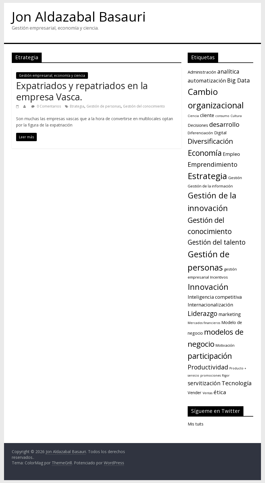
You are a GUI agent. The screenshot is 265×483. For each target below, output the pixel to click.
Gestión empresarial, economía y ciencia (52, 75)
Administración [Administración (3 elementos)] (202, 72)
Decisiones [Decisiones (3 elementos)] (198, 125)
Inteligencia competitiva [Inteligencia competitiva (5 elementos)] (215, 297)
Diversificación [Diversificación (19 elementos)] (210, 141)
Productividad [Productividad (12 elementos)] (208, 367)
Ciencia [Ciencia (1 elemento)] (193, 116)
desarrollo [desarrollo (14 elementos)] (224, 124)
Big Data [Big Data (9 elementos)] (238, 80)
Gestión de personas (104, 106)
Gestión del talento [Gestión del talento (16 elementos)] (216, 242)
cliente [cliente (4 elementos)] (207, 115)
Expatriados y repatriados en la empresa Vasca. (82, 91)
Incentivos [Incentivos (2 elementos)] (219, 277)
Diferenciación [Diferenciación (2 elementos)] (200, 132)
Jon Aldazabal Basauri (79, 16)
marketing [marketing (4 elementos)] (229, 314)
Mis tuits (195, 424)
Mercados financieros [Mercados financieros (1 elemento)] (204, 323)
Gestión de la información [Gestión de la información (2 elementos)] (210, 186)
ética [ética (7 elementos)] (220, 392)
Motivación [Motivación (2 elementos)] (225, 345)
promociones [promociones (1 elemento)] (210, 375)
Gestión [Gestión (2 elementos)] (235, 177)
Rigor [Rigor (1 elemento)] (226, 375)
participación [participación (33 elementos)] (210, 356)
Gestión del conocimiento (144, 106)
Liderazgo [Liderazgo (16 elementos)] (202, 313)
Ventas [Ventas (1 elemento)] (207, 393)
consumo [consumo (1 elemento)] (222, 116)
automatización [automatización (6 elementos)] (207, 80)
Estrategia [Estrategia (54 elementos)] (207, 176)
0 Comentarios (46, 106)
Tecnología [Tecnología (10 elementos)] (236, 383)
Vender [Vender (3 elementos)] (194, 392)
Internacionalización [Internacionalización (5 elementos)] (210, 304)
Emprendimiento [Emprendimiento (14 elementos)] (212, 164)
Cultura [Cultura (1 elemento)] (236, 116)
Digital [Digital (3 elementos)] (220, 132)
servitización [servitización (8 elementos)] (204, 383)
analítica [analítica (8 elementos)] (228, 71)
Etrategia (77, 106)
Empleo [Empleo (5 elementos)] (231, 154)
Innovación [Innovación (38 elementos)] (208, 286)
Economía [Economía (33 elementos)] (205, 153)
